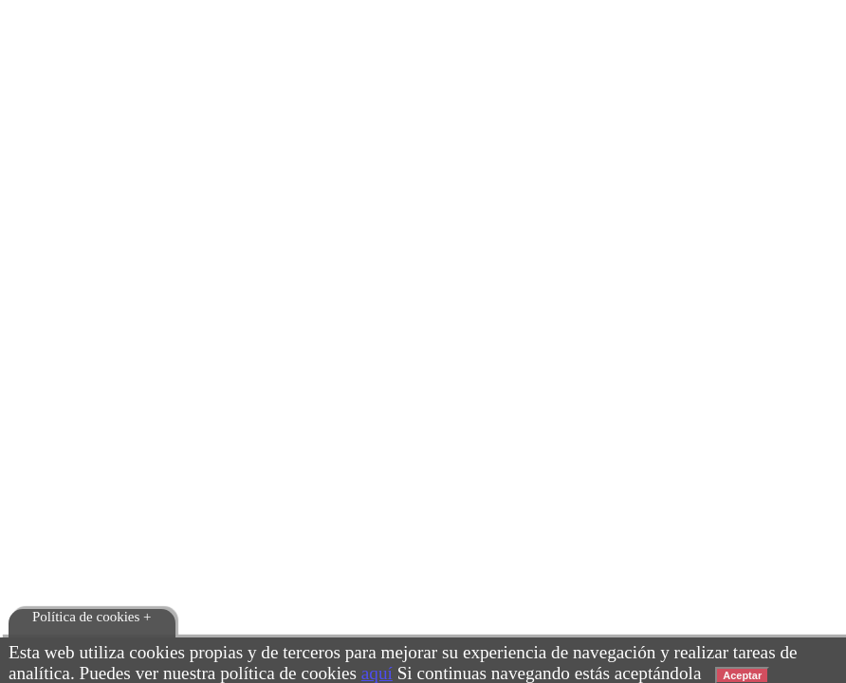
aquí (377, 673)
